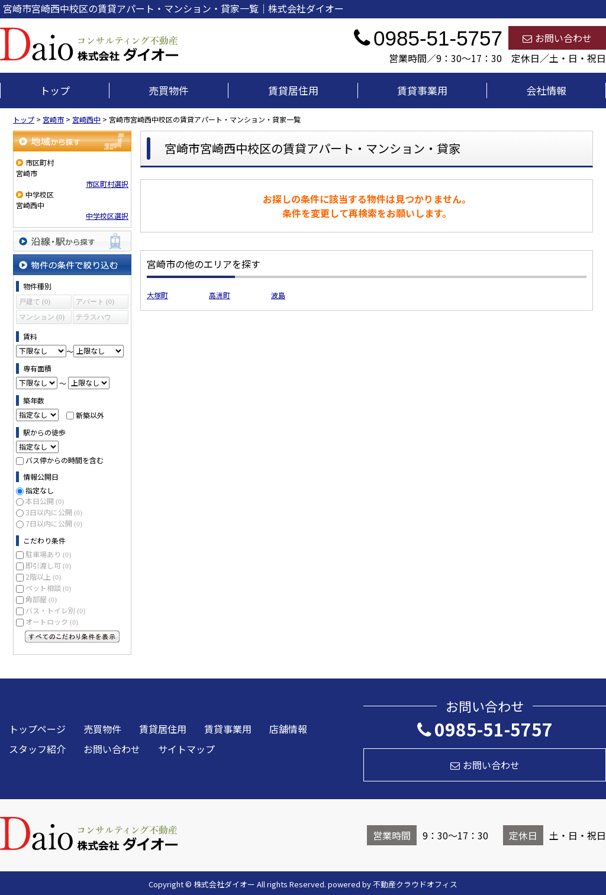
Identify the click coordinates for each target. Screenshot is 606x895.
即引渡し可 (48, 565)
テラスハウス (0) (93, 318)
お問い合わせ (557, 38)
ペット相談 (48, 588)
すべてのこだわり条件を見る (72, 636)
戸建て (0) (34, 302)
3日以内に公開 (53, 512)
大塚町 (157, 295)
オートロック (51, 621)
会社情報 (546, 90)
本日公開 (44, 501)
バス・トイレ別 (55, 610)
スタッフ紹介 (37, 749)
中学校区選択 (107, 216)
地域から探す (72, 141)
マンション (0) (42, 317)
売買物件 (169, 90)
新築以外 (90, 414)
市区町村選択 (107, 184)
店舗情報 (288, 729)
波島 (278, 295)
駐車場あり (48, 554)
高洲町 (219, 295)
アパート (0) (95, 302)
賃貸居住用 (293, 90)
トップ (55, 90)
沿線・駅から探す (72, 241)
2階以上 (43, 576)
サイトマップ (186, 749)
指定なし (39, 490)
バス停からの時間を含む (64, 460)
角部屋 (41, 599)
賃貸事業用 (422, 90)
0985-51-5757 (485, 729)
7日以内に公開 (53, 523)
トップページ (37, 729)
